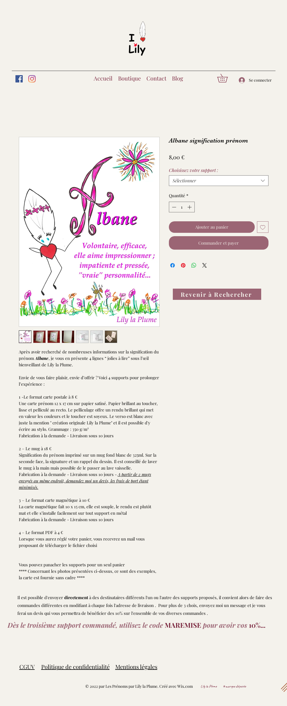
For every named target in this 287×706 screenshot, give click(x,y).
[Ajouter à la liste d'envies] (262, 227)
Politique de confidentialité (75, 666)
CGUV (27, 666)
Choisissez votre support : (193, 170)
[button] (226, 78)
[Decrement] (173, 207)
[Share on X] (204, 265)
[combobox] (218, 180)
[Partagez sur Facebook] (172, 265)
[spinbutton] (181, 207)
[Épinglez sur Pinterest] (183, 265)
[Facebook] (19, 78)
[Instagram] (32, 78)
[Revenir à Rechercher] (217, 294)
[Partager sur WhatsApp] (193, 265)
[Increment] (190, 207)
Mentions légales (136, 666)
